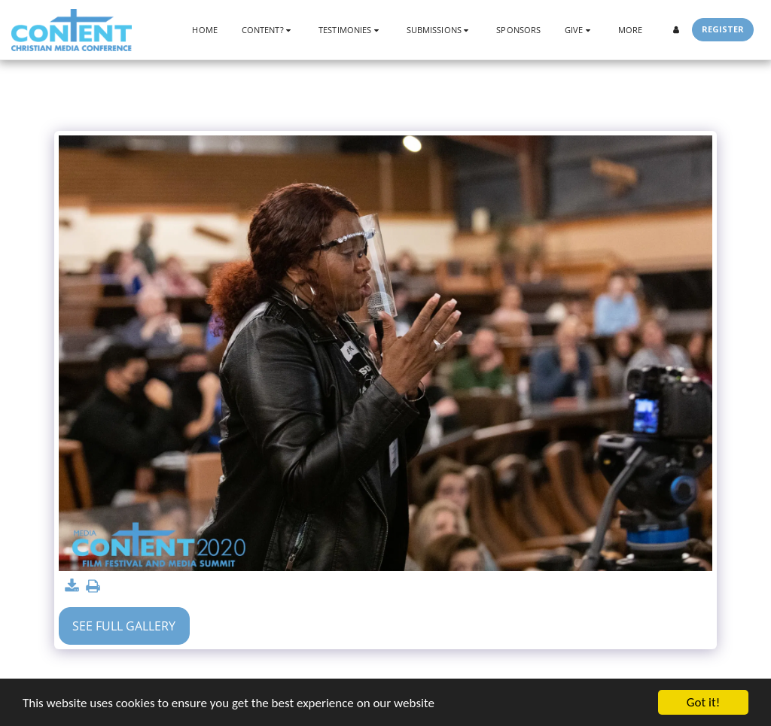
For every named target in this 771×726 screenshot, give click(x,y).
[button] (268, 29)
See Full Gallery (123, 626)
